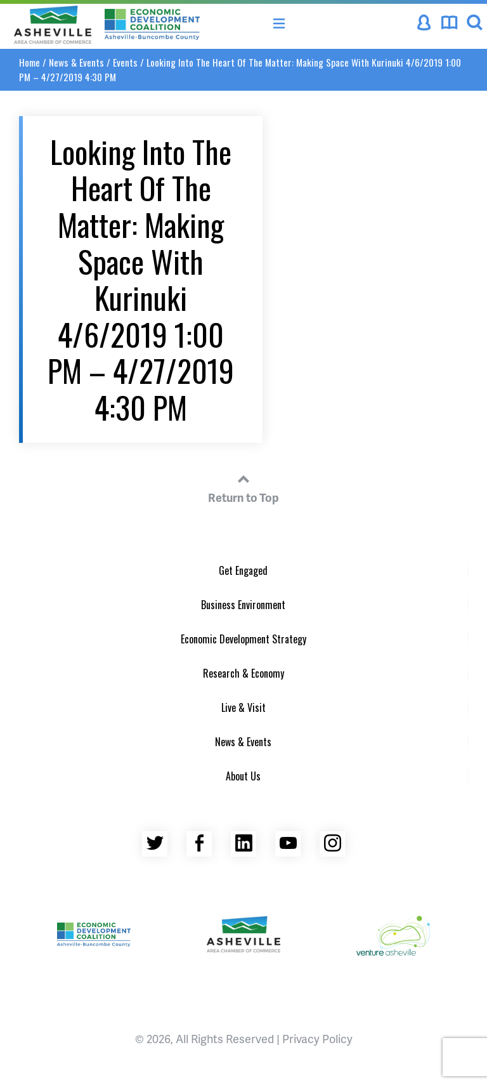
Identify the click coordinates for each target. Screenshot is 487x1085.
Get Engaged (243, 570)
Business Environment (243, 604)
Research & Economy (243, 673)
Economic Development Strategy (243, 639)
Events (125, 62)
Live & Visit (243, 707)
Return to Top (243, 486)
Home (29, 62)
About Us (243, 776)
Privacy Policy (317, 1038)
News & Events (76, 62)
